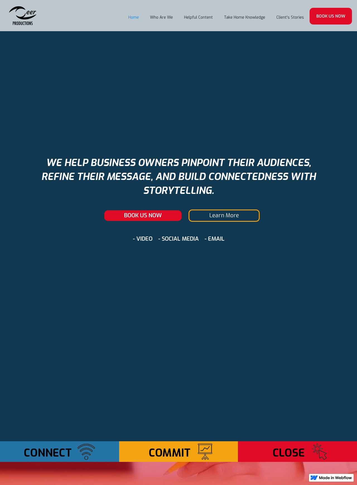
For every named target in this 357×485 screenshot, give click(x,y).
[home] (23, 15)
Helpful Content (198, 17)
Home (133, 17)
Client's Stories (290, 17)
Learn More (224, 215)
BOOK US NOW (330, 16)
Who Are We (161, 17)
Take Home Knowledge (244, 17)
